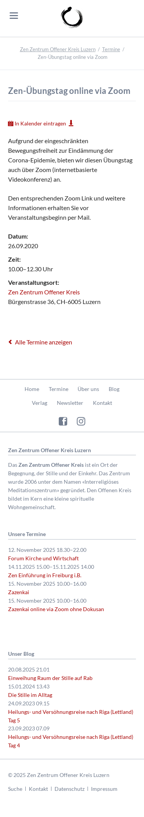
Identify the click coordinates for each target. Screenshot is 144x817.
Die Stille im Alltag (30, 695)
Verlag (39, 402)
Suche (15, 788)
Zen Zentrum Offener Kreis (44, 292)
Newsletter (70, 402)
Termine (111, 49)
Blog (114, 389)
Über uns (88, 389)
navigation (13, 15)
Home (32, 389)
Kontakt (102, 402)
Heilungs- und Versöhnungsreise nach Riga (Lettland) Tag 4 (70, 740)
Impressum (104, 788)
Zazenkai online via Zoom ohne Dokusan (56, 609)
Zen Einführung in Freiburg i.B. (44, 575)
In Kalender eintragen (40, 123)
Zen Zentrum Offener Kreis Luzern (58, 49)
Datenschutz (69, 788)
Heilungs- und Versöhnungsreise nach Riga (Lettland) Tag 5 (70, 715)
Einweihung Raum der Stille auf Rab (50, 678)
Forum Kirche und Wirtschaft (43, 558)
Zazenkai (18, 592)
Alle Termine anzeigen (43, 342)
